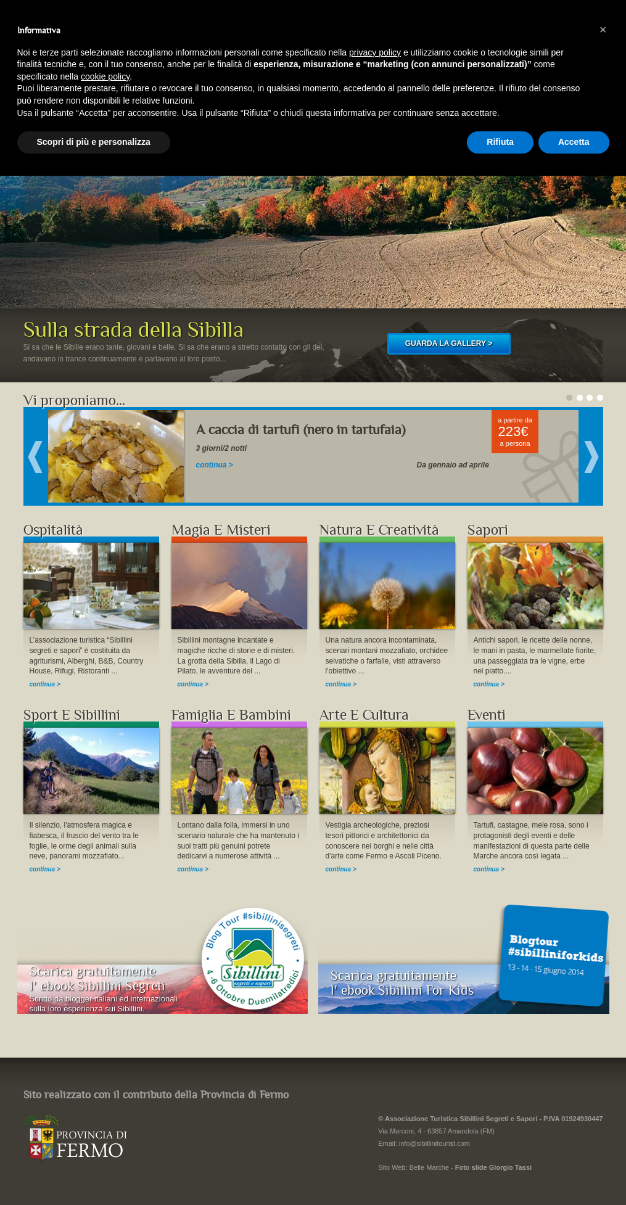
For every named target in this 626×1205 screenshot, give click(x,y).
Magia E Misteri (221, 530)
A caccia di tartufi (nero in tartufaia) (300, 429)
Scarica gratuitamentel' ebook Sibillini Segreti (97, 978)
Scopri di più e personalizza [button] (93, 142)
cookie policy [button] (105, 76)
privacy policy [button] (375, 52)
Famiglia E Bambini (231, 715)
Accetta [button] (574, 142)
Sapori (487, 530)
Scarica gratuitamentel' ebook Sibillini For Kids (402, 983)
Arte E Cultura (364, 715)
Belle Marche (429, 1167)
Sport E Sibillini (71, 715)
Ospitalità (53, 530)
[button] (603, 29)
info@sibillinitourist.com (434, 1143)
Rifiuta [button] (500, 142)
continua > (214, 465)
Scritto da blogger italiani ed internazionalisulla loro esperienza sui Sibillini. (104, 1003)
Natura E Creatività (379, 530)
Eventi (486, 715)
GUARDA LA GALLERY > (448, 343)
